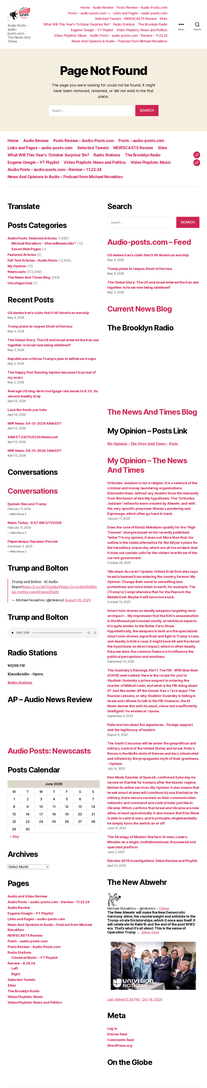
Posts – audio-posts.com (87, 13)
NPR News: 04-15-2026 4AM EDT (34, 423)
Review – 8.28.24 (21, 963)
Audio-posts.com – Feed (149, 242)
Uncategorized (20, 283)
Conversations (32, 491)
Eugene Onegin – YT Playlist (92, 30)
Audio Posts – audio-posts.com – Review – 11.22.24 (128, 35)
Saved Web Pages (26, 249)
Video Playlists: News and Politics (141, 30)
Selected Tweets (108, 19)
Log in (112, 1028)
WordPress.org (119, 1046)
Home (85, 7)
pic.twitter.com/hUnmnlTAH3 (35, 592)
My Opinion (17, 266)
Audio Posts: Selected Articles (32, 238)
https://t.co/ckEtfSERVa (79, 587)
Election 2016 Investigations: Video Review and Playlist (152, 861)
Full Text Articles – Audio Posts (32, 260)
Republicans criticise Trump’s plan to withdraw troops (52, 359)
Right (15, 974)
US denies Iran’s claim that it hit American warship (48, 313)
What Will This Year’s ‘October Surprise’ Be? (76, 24)
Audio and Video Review (27, 896)
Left (14, 968)
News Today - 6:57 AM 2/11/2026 (35, 523)
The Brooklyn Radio (152, 24)
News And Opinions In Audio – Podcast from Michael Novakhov (119, 41)
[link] (164, 908)
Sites (163, 19)
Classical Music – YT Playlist (34, 958)
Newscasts (17, 272)
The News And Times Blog (29, 277)
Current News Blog (139, 308)
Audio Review (103, 7)
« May (14, 837)
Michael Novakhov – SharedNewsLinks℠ (43, 243)
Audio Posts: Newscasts (49, 750)
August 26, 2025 (78, 600)
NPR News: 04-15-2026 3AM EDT (34, 451)
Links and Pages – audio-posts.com (140, 13)
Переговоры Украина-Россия (32, 541)
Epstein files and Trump (27, 504)
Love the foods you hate (27, 410)
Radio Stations (124, 24)
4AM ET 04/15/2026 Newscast (33, 437)
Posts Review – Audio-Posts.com (142, 7)
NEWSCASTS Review (140, 19)
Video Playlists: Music (70, 35)
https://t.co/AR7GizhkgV (42, 587)
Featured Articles (22, 255)
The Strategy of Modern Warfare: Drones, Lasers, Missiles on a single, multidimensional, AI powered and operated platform (151, 842)
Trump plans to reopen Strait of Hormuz (40, 326)
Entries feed (117, 1034)
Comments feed (120, 1040)
